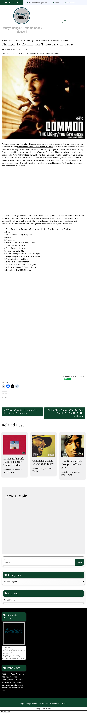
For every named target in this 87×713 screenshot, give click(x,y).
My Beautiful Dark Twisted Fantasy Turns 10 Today (13, 462)
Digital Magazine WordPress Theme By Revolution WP (43, 703)
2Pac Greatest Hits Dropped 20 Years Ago (71, 464)
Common (13, 53)
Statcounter (5, 711)
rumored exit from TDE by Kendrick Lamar (35, 146)
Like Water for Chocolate (27, 53)
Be (33, 221)
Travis (26, 49)
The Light (40, 53)
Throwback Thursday (52, 53)
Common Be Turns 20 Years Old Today (42, 462)
